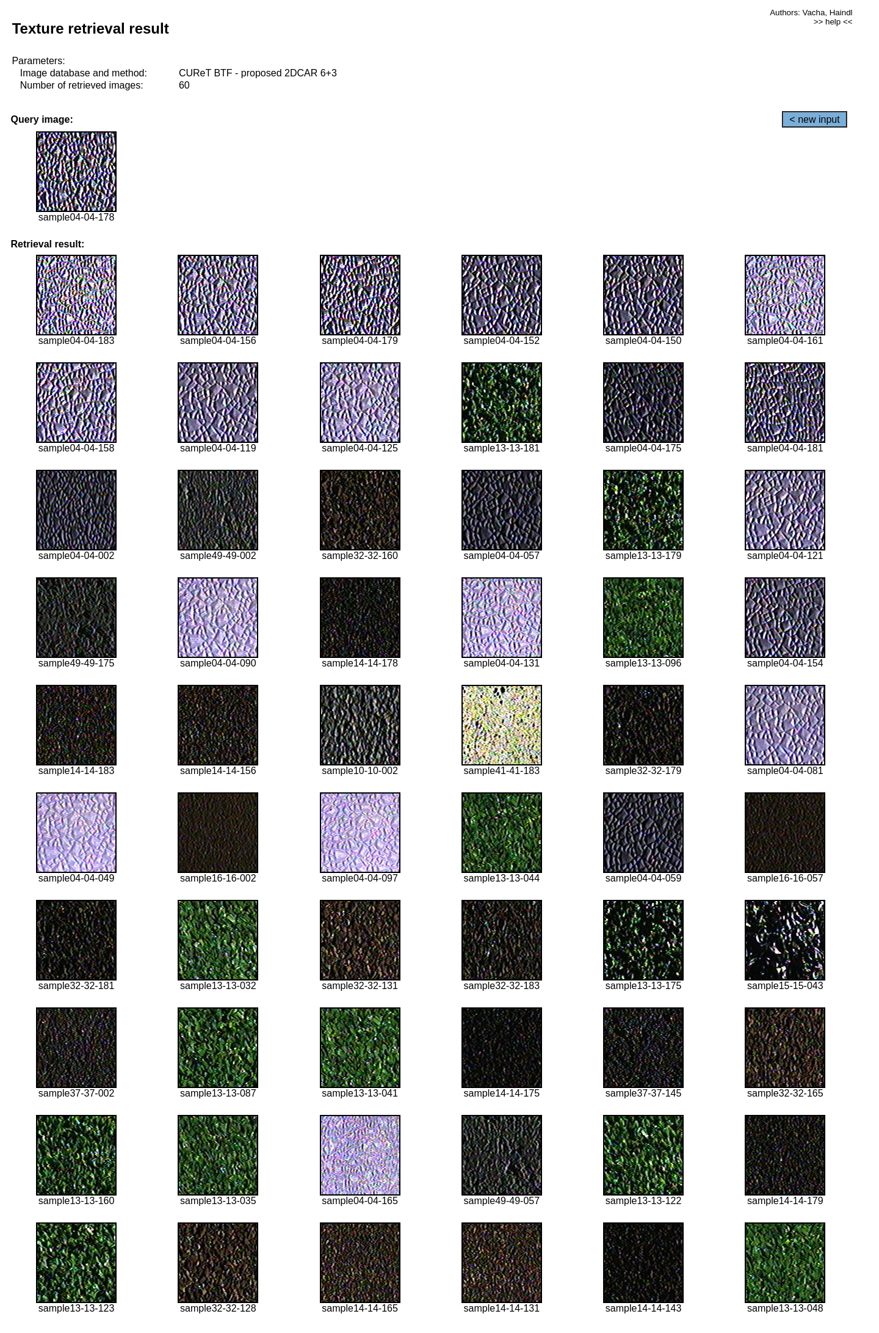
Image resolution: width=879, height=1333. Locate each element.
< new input (814, 119)
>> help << (833, 21)
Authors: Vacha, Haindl (811, 12)
